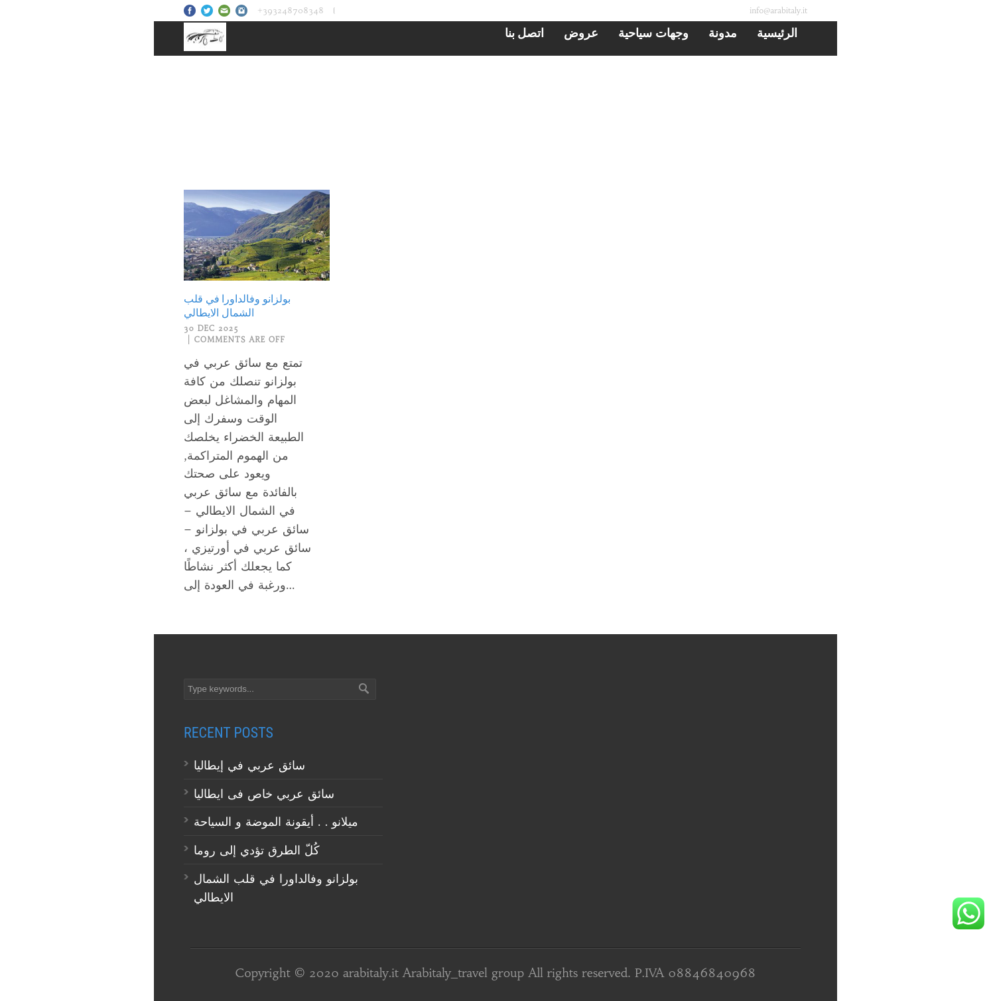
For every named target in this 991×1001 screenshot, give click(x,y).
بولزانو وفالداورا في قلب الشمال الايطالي (237, 306)
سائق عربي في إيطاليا (249, 765)
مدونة (722, 32)
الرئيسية (777, 32)
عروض (581, 32)
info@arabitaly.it (778, 10)
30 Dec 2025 (211, 328)
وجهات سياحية (653, 32)
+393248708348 (290, 10)
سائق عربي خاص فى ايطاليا (264, 793)
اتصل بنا (525, 32)
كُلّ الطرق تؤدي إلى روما (257, 850)
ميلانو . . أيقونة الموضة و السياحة (278, 821)
